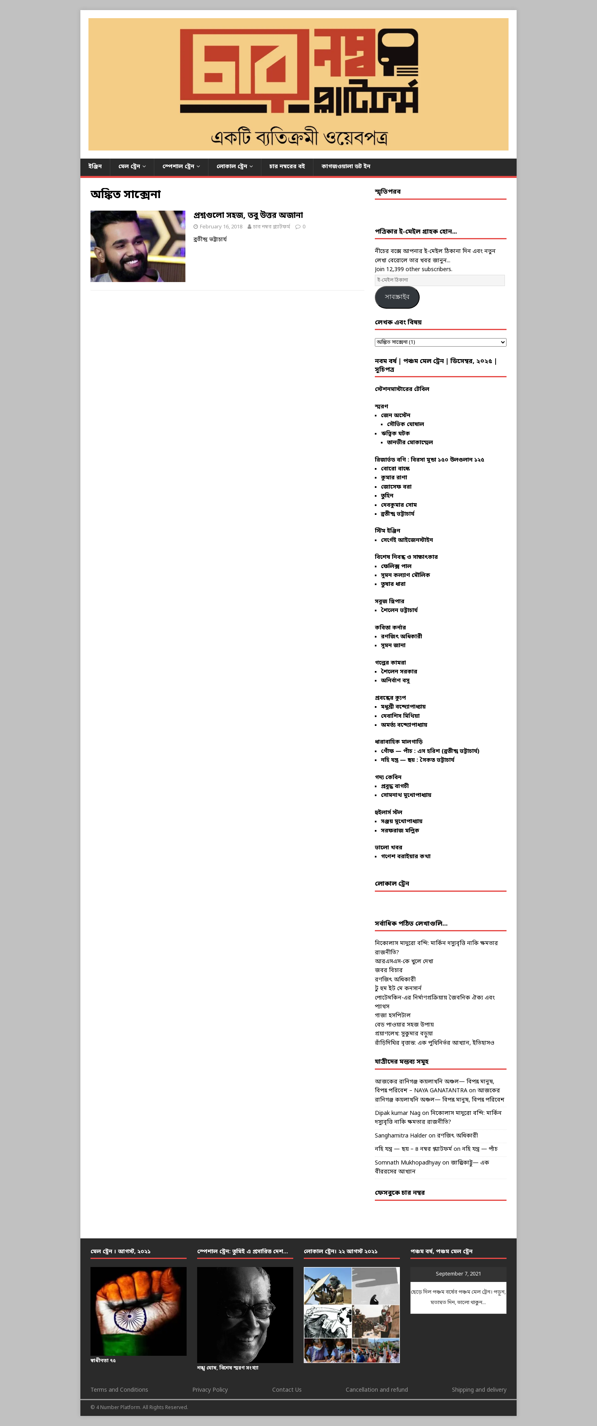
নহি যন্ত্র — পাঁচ (480, 1149)
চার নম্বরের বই (287, 167)
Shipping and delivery (479, 1390)
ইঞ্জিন (95, 167)
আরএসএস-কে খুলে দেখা (404, 962)
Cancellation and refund (377, 1390)
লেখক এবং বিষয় (398, 322)
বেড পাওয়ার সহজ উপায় (404, 1025)
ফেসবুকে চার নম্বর (400, 1193)
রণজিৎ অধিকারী (395, 980)
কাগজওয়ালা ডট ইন (346, 167)
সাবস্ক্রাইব (397, 296)
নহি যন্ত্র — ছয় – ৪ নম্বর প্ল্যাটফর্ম (413, 1149)
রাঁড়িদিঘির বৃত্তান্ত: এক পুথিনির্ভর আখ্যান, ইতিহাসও (434, 1043)
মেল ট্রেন (129, 167)
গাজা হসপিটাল (393, 1016)
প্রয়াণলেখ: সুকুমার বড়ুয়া (404, 1034)
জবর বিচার (389, 970)
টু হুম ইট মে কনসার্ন (398, 989)
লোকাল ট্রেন (232, 167)
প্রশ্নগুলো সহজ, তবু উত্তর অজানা (248, 216)
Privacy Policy (210, 1390)
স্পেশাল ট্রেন (178, 167)
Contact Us (287, 1390)
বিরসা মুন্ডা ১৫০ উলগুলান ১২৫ (447, 460)
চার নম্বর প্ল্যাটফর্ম (271, 227)
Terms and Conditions (119, 1390)
